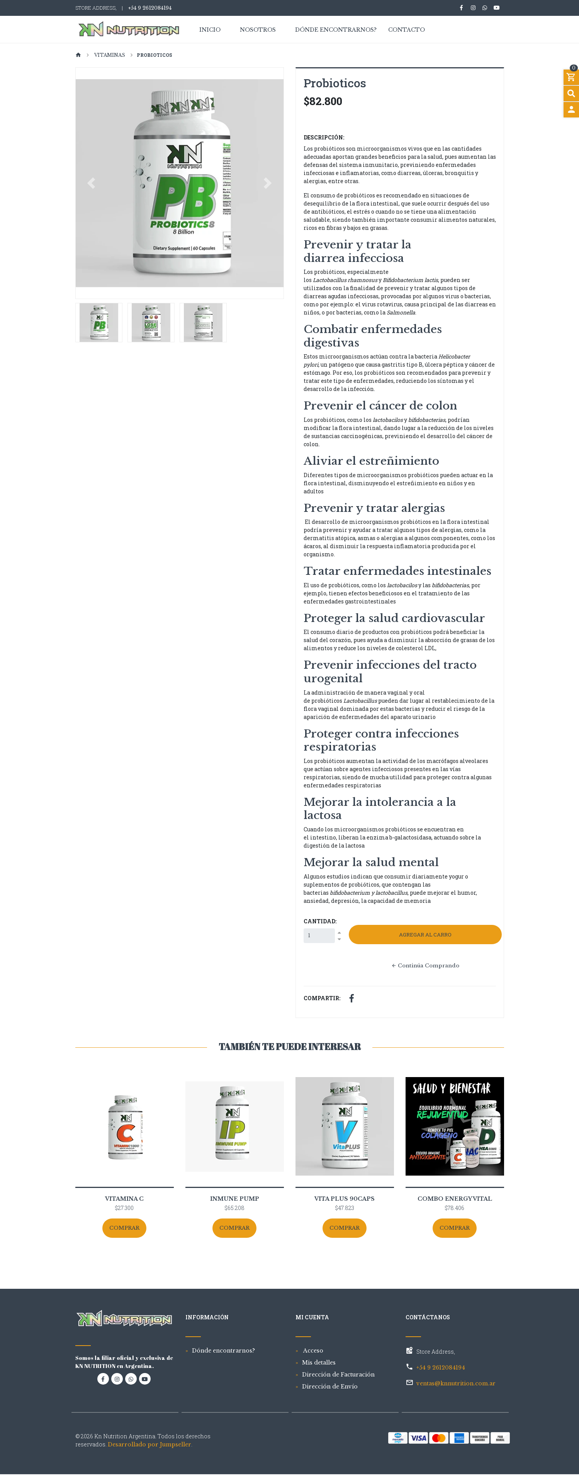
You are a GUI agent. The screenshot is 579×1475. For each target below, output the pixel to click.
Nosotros (258, 30)
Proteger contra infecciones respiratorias (381, 740)
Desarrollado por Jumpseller (149, 1445)
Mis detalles (319, 1363)
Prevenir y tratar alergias (374, 508)
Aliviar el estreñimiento (373, 461)
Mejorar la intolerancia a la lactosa (380, 808)
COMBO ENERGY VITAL (455, 1199)
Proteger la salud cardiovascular (394, 618)
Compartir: (322, 998)
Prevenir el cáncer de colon (380, 406)
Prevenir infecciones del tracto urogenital (390, 671)
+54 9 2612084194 (149, 8)
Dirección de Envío (330, 1387)
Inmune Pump (234, 1199)
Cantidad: (320, 921)
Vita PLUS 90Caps (344, 1199)
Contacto (406, 30)
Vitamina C (124, 1199)
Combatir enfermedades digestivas (373, 336)
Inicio (210, 30)
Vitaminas (109, 55)
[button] (91, 183)
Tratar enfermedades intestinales (399, 571)
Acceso (312, 1351)
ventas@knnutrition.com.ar (456, 1384)
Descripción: (324, 137)
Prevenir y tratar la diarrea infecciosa (357, 251)
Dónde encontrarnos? (336, 30)
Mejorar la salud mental (373, 862)
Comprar (124, 1228)
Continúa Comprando (425, 966)
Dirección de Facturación (338, 1375)
